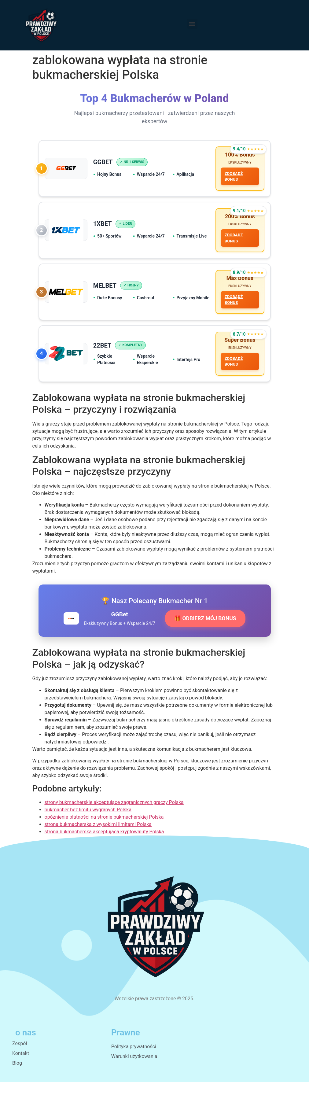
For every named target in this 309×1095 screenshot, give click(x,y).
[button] (192, 24)
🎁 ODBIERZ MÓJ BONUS (205, 632)
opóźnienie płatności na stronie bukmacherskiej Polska (104, 830)
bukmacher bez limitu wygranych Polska (88, 823)
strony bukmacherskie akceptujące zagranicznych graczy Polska (114, 815)
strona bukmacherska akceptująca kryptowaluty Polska (104, 845)
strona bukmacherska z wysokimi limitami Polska (98, 837)
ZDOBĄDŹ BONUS (232, 178)
